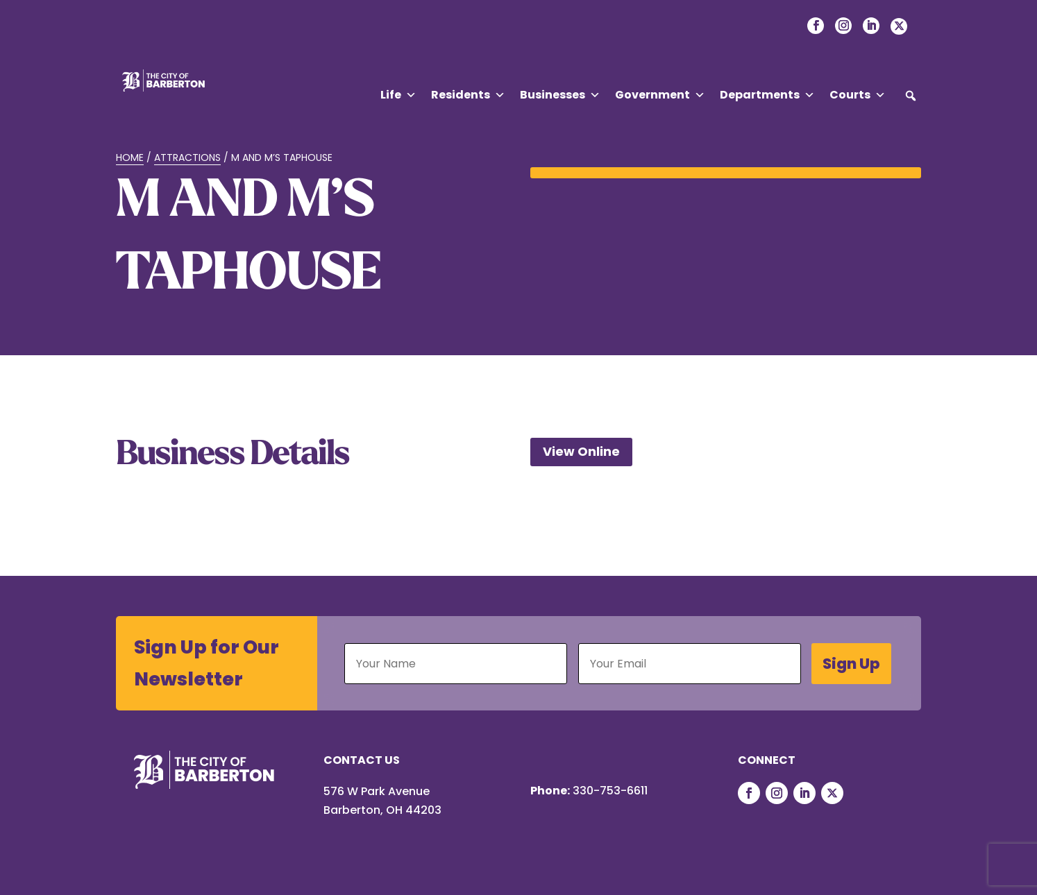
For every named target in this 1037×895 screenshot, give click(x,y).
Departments (767, 95)
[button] (910, 95)
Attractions (187, 157)
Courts (857, 95)
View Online (581, 451)
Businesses (560, 95)
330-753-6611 (610, 791)
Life (398, 95)
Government (660, 95)
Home (130, 157)
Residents (468, 95)
